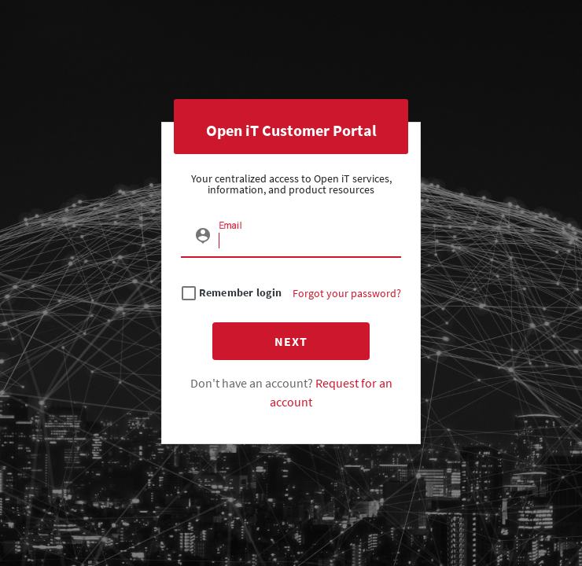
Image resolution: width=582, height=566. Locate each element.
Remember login (240, 293)
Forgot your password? (347, 293)
